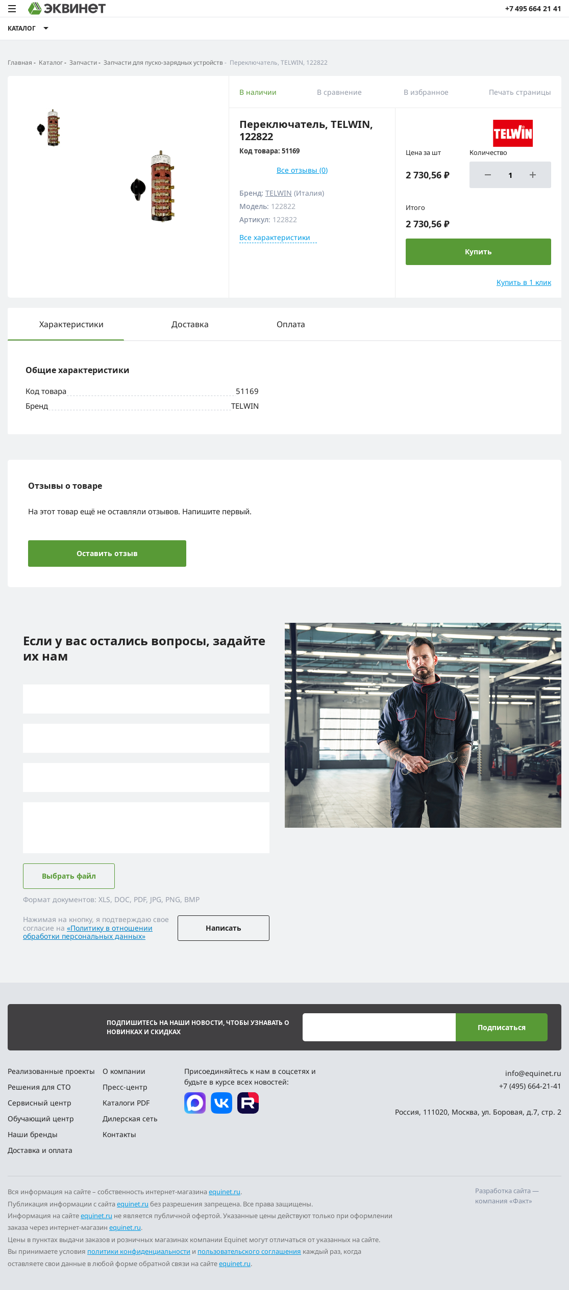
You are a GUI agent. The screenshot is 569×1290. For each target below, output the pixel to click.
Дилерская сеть (130, 1118)
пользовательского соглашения (249, 1251)
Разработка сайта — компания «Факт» (507, 1195)
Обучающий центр (41, 1118)
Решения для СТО (39, 1087)
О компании (124, 1071)
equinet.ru (224, 1191)
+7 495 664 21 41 (533, 8)
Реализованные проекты (51, 1071)
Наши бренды (33, 1134)
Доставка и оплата (40, 1150)
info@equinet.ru (533, 1073)
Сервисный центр (39, 1103)
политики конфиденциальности (138, 1251)
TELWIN (278, 193)
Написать (223, 928)
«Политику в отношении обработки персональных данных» (88, 932)
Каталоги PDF (126, 1103)
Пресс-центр (125, 1087)
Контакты (119, 1134)
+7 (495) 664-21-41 (530, 1086)
